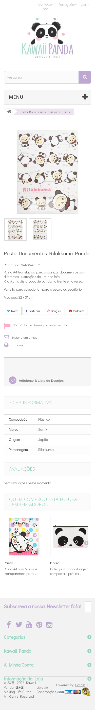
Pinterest (76, 311)
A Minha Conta (18, 665)
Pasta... (9, 562)
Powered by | (72, 684)
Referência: (12, 265)
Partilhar (33, 311)
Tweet (12, 311)
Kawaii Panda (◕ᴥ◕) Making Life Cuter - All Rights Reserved (20, 689)
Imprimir (17, 345)
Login (85, 4)
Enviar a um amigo (24, 337)
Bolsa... (56, 562)
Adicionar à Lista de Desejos (41, 381)
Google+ (54, 311)
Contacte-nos (45, 6)
